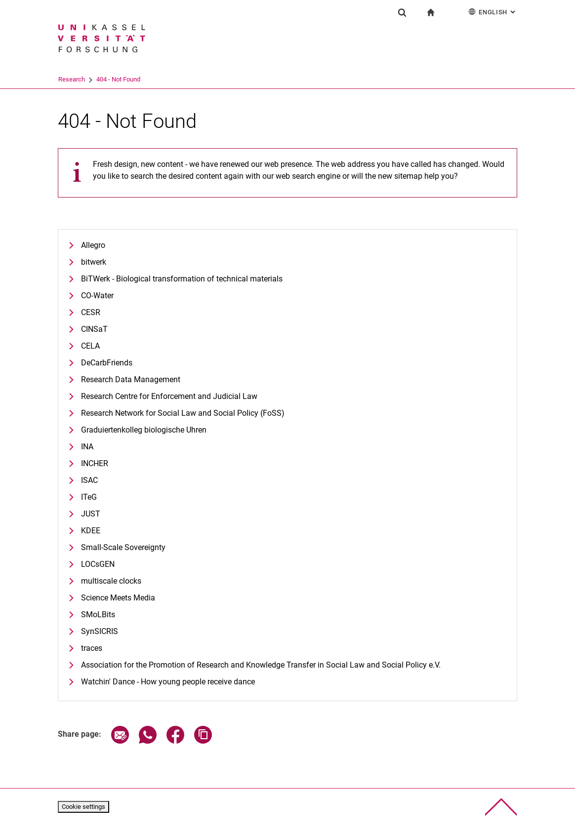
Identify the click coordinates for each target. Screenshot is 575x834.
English (492, 11)
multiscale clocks (111, 581)
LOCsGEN (98, 564)
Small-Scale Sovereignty (123, 547)
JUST (90, 513)
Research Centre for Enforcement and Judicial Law (169, 396)
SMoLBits (98, 614)
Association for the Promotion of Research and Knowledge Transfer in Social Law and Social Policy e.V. (261, 665)
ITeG (89, 497)
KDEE (90, 530)
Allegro (93, 245)
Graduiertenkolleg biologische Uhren (143, 430)
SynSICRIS (99, 631)
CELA (90, 346)
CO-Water (97, 295)
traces (91, 648)
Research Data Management (130, 379)
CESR (90, 312)
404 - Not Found (156, 79)
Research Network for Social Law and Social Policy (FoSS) (183, 413)
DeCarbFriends (106, 362)
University (71, 79)
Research (109, 79)
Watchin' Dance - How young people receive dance (168, 681)
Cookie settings (83, 806)
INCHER (94, 463)
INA (87, 446)
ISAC (89, 480)
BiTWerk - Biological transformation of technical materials (182, 278)
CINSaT (94, 329)
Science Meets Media (118, 597)
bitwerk (93, 262)
